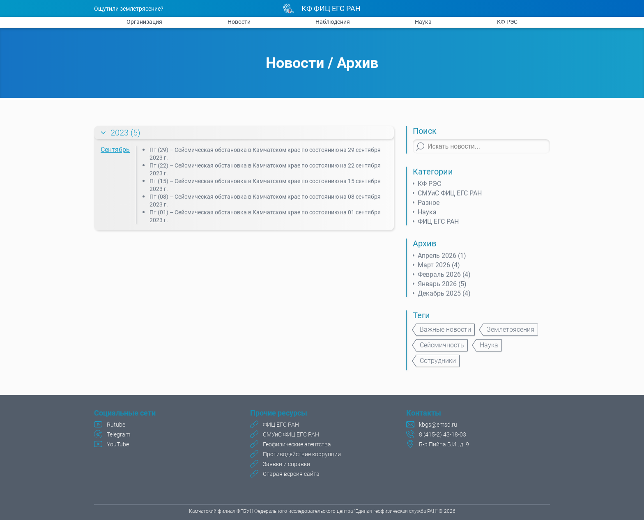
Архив (357, 63)
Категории (433, 174)
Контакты (423, 413)
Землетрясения (510, 332)
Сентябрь (115, 152)
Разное (428, 205)
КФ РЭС (507, 21)
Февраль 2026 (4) (444, 277)
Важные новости (445, 332)
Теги (421, 318)
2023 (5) (125, 135)
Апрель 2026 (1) (442, 258)
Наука (423, 21)
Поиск (425, 134)
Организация (144, 21)
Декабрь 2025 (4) (444, 296)
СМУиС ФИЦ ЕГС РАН (450, 196)
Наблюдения (332, 21)
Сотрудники (438, 364)
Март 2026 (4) (439, 268)
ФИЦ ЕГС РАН (438, 224)
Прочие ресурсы (278, 413)
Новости (239, 21)
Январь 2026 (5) (442, 287)
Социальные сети (125, 413)
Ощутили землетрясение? (128, 8)
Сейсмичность (442, 348)
